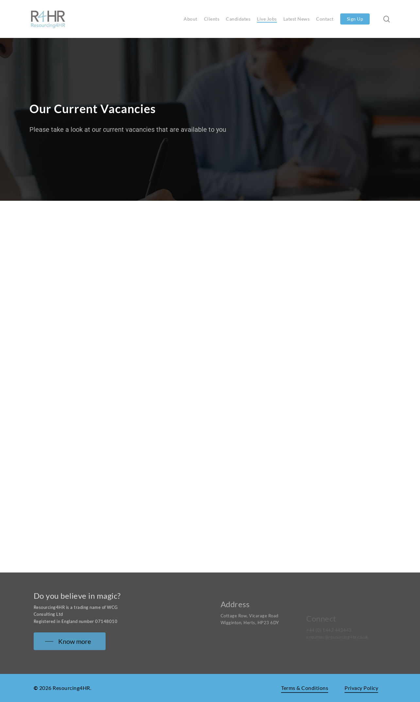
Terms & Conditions (304, 688)
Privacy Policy (361, 688)
